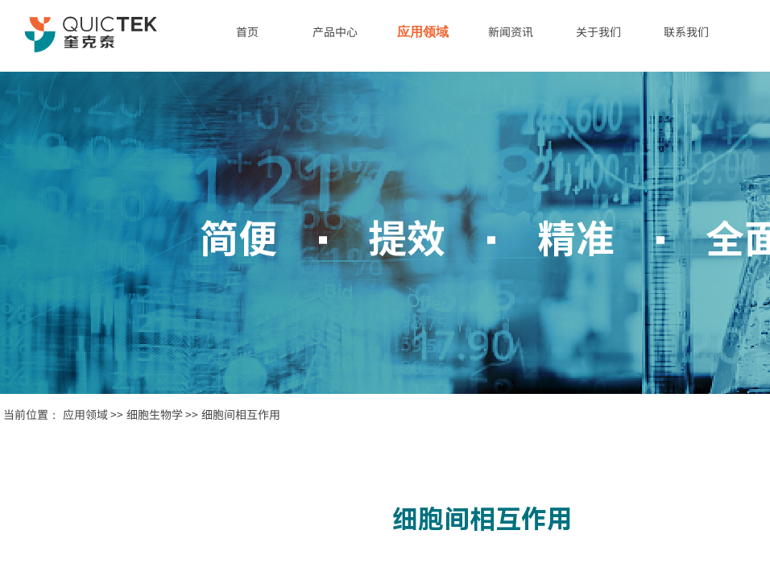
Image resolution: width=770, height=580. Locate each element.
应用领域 (423, 32)
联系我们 (686, 31)
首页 (247, 31)
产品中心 (335, 31)
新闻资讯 (510, 31)
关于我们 (598, 31)
